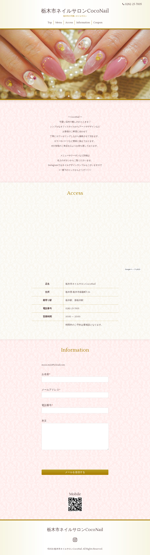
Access (69, 22)
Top (50, 22)
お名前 (46, 374)
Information (83, 22)
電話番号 (47, 405)
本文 (44, 420)
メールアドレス (51, 389)
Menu (58, 22)
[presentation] (63, 456)
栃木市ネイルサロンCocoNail (75, 11)
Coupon (97, 22)
